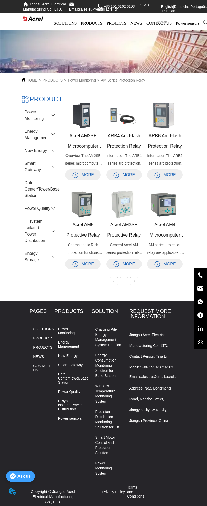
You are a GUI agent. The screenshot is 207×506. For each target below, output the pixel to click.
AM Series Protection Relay (123, 80)
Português (198, 7)
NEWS (136, 23)
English (167, 7)
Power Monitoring (82, 80)
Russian (168, 11)
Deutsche (181, 7)
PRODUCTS (91, 23)
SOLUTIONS (65, 23)
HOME (31, 80)
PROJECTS (116, 23)
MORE (83, 175)
